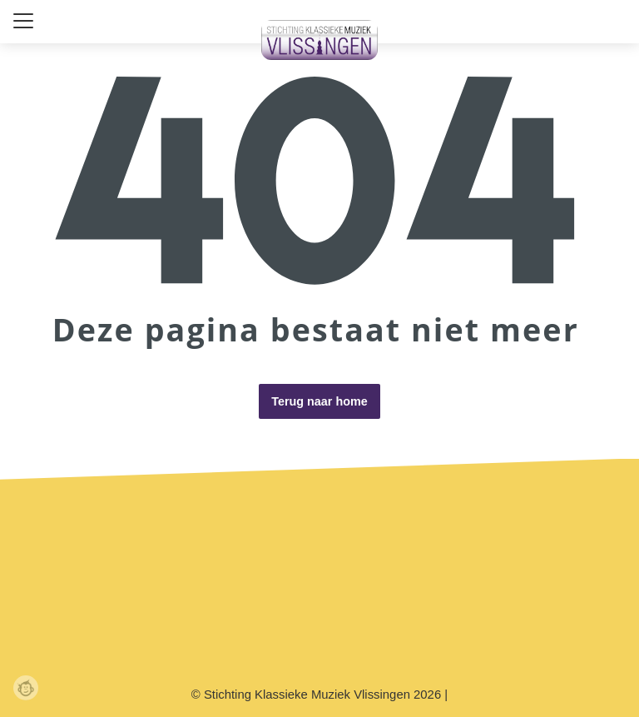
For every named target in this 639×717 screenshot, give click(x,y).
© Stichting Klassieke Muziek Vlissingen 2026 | (319, 694)
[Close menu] (23, 20)
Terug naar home (319, 401)
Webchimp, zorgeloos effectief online (25, 687)
